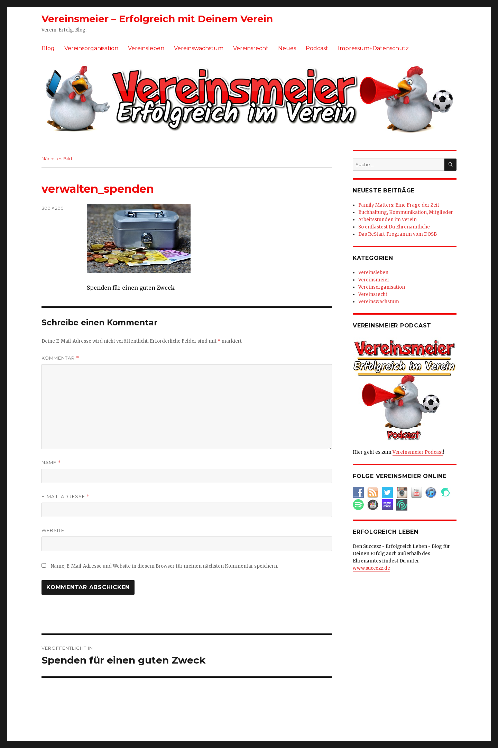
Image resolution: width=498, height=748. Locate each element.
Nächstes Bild (57, 158)
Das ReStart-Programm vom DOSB (397, 234)
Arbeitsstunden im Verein (387, 220)
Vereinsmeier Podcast (418, 452)
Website (53, 530)
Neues (287, 48)
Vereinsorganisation (91, 48)
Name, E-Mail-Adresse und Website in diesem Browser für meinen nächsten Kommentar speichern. (164, 566)
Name (51, 463)
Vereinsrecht (250, 48)
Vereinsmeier (373, 280)
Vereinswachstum (198, 48)
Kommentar (60, 358)
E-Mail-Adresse (66, 496)
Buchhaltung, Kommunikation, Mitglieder (405, 212)
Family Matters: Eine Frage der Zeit (398, 205)
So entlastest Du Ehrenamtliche (394, 227)
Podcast (317, 48)
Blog (48, 48)
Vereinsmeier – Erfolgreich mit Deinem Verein (157, 19)
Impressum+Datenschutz (373, 48)
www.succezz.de (371, 568)
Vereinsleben (146, 48)
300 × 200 (53, 208)
